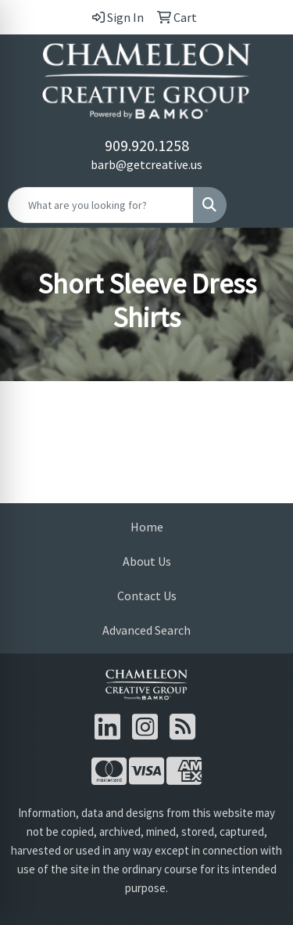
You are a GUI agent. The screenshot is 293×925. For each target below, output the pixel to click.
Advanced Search (146, 630)
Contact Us (147, 595)
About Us (147, 561)
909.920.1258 (147, 145)
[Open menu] (261, 205)
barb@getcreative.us (146, 164)
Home (146, 526)
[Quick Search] (101, 205)
